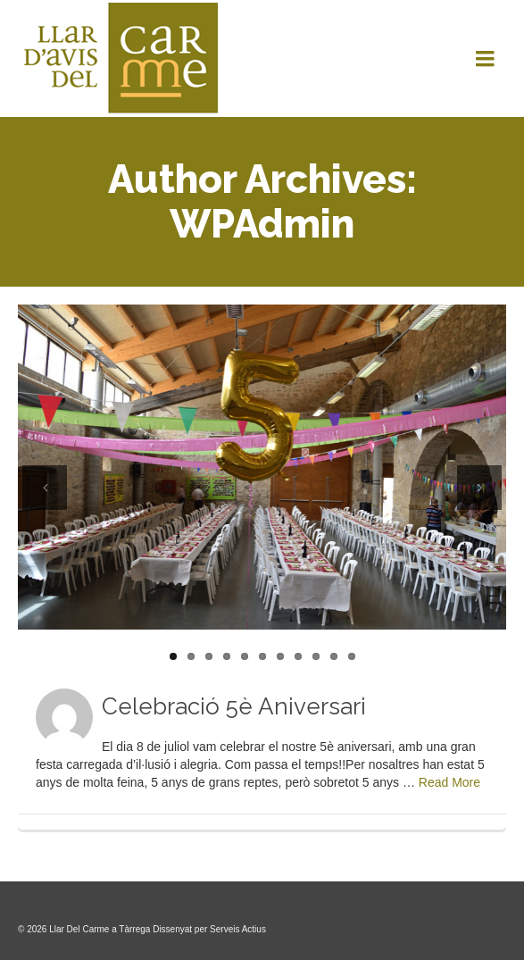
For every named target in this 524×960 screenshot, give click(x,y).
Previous (44, 487)
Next (479, 487)
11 (351, 656)
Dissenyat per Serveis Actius (209, 929)
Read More (449, 782)
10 (333, 656)
